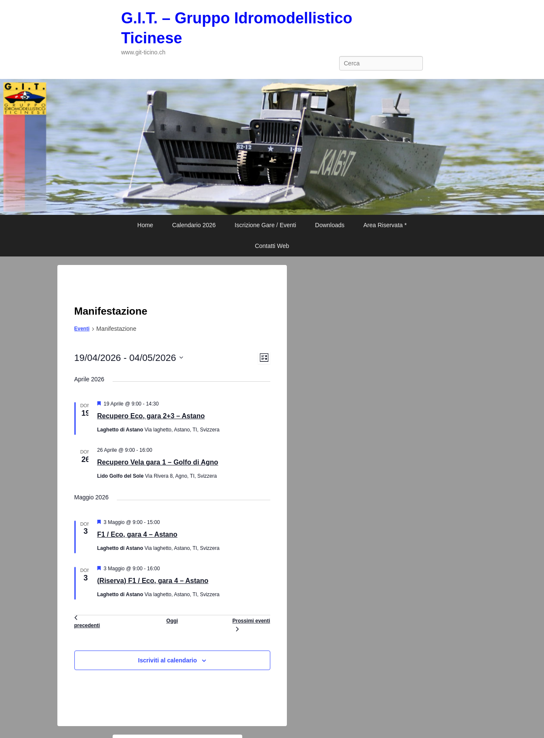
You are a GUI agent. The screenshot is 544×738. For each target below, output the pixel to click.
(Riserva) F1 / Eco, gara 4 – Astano (153, 580)
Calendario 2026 (194, 225)
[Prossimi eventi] (251, 623)
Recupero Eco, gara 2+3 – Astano (151, 416)
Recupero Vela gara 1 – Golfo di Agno (157, 462)
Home (145, 225)
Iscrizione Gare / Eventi (265, 225)
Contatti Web (272, 245)
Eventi (82, 329)
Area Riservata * (385, 225)
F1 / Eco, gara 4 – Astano (137, 534)
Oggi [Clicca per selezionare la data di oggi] (172, 621)
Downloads (329, 225)
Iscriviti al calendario (167, 660)
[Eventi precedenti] (87, 623)
